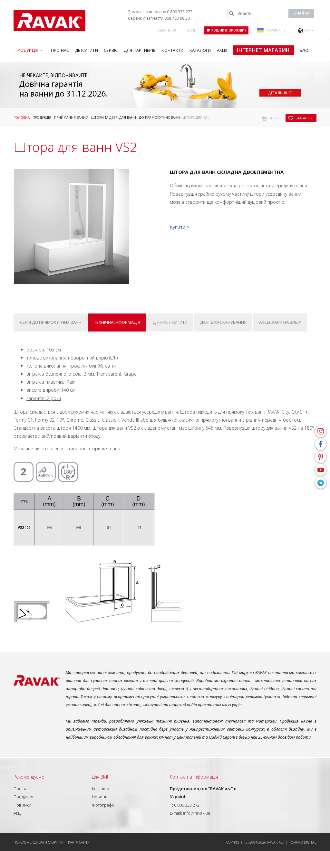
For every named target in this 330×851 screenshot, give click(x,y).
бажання (304, 118)
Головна (22, 117)
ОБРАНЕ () (166, 30)
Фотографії (103, 805)
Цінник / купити (170, 322)
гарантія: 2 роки (43, 398)
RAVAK (49, 20)
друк (274, 118)
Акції (18, 813)
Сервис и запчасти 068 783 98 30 (159, 18)
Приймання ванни (71, 117)
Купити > (179, 227)
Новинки (22, 805)
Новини (100, 797)
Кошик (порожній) (226, 30)
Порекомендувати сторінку (39, 842)
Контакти (100, 788)
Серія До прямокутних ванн (51, 322)
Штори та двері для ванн (113, 117)
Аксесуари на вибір (280, 322)
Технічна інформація (117, 322)
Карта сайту (78, 842)
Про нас (22, 788)
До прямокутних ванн (159, 117)
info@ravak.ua (196, 813)
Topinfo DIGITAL (302, 842)
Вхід (191, 30)
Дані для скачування (223, 322)
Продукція (42, 117)
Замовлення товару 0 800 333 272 (160, 11)
